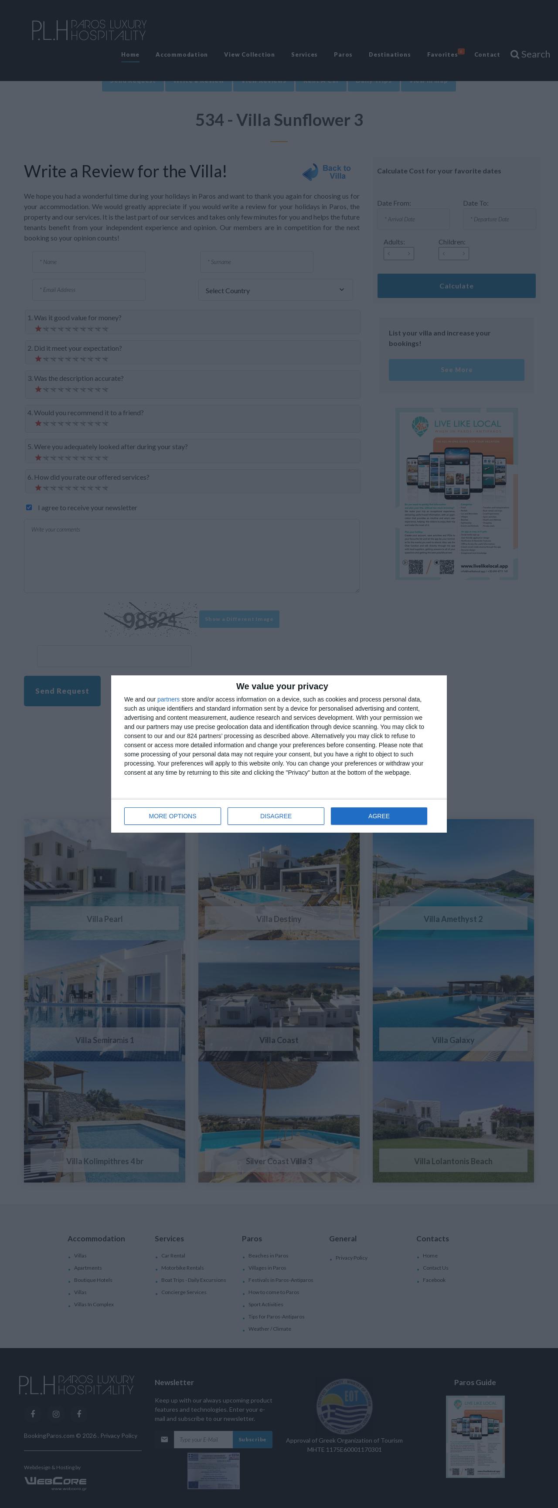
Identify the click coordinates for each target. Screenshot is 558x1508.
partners (168, 699)
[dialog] (279, 754)
